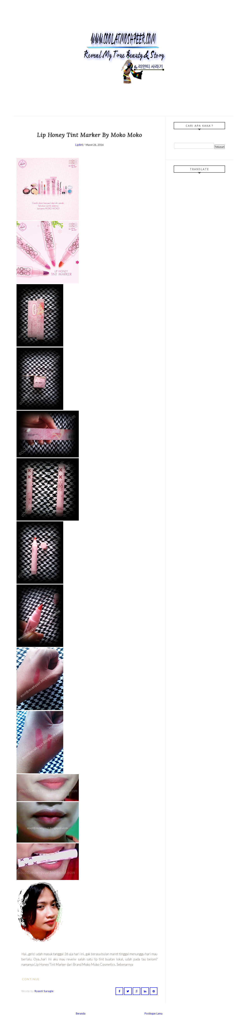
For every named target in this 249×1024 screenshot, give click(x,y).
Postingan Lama (153, 1013)
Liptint (79, 144)
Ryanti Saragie (44, 991)
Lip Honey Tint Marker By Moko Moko (89, 135)
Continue (33, 979)
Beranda (80, 1013)
